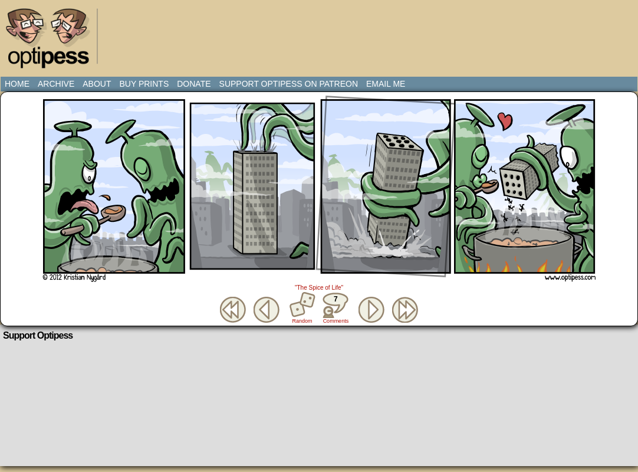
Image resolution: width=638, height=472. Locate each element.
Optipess (54, 41)
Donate (194, 83)
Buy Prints (144, 83)
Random (302, 321)
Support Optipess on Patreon (288, 83)
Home (17, 83)
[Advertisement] (321, 32)
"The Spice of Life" (319, 287)
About (97, 83)
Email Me (385, 83)
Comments (335, 308)
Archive (56, 83)
